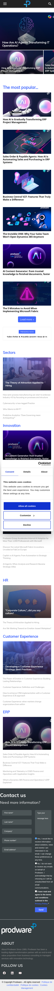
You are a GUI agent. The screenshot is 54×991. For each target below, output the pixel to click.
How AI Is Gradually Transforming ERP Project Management (25, 121)
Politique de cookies (30, 985)
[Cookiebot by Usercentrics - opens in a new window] (38, 464)
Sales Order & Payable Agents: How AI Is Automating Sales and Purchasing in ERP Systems (26, 159)
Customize (27, 515)
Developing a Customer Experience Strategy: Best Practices (24, 668)
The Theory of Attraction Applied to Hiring (21, 622)
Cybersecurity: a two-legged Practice (19, 403)
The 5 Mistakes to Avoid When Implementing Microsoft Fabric (20, 310)
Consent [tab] (9, 472)
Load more (27, 319)
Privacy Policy (41, 904)
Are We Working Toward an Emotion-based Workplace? (27, 628)
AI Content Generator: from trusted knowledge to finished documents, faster (26, 273)
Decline (27, 525)
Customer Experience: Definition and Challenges (24, 687)
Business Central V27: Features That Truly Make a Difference (27, 198)
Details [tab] (27, 472)
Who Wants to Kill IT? (12, 409)
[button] (50, 4)
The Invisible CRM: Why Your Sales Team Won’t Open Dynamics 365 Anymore (26, 235)
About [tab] (44, 472)
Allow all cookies (27, 506)
